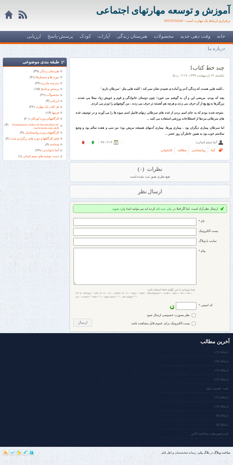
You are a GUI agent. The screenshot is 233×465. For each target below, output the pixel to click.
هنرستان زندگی (131, 36)
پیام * (202, 250)
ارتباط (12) (221, 386)
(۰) (141, 169)
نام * (202, 221)
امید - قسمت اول (217, 395)
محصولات (164, 36)
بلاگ (206, 459)
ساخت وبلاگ (222, 459)
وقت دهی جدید (195, 36)
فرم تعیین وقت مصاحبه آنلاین (209, 440)
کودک (85, 36)
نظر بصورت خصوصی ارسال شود (168, 321)
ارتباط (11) (221, 404)
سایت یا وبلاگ (208, 240)
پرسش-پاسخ (60, 36)
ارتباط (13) (221, 377)
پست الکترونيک (208, 230)
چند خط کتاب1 (207, 68)
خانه (221, 36)
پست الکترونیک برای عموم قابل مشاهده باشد (160, 330)
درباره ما (216, 48)
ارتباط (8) (222, 431)
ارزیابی (34, 36)
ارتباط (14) (221, 367)
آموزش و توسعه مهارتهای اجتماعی (163, 10)
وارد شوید (118, 208)
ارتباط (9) (222, 422)
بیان (169, 208)
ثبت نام (161, 208)
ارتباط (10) (221, 413)
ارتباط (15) (221, 358)
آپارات (103, 36)
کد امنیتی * (206, 312)
